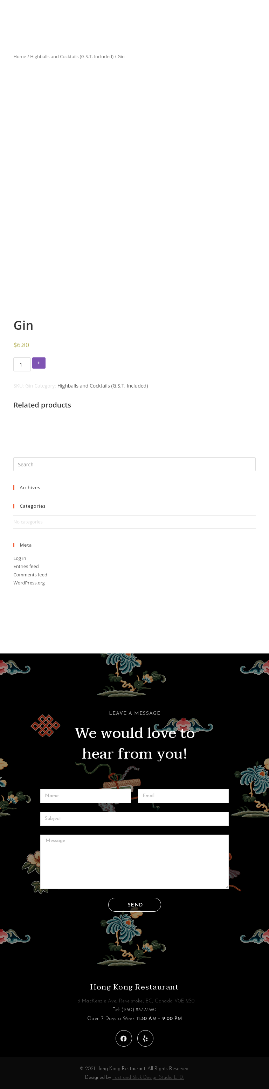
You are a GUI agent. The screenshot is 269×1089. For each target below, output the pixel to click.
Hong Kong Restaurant (134, 987)
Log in (19, 558)
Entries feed (26, 566)
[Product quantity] (22, 364)
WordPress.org (29, 583)
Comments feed (30, 574)
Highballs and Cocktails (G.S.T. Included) (71, 56)
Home (19, 56)
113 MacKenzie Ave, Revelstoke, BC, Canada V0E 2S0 (134, 1001)
